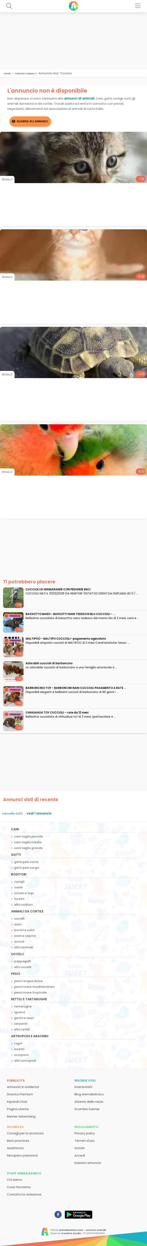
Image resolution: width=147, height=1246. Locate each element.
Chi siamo (14, 1179)
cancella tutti (12, 813)
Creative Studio (71, 1233)
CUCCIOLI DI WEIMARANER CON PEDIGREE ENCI (58, 589)
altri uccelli (22, 967)
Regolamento (86, 1127)
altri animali (23, 947)
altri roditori (23, 905)
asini (17, 924)
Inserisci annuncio (88, 1163)
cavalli (19, 919)
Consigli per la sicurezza (25, 1133)
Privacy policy (85, 1133)
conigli (19, 882)
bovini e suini (24, 930)
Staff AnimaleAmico (24, 1173)
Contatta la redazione (24, 1194)
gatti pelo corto (26, 862)
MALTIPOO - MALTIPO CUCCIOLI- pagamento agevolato (66, 639)
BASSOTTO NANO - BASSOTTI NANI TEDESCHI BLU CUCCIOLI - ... (70, 614)
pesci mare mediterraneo (34, 987)
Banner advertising (21, 1116)
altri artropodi (25, 1061)
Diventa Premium (20, 1094)
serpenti (20, 1024)
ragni (18, 1043)
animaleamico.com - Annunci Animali (82, 1230)
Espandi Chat (17, 1101)
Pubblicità (16, 1080)
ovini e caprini (25, 936)
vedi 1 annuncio (39, 813)
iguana (19, 1012)
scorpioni (21, 1055)
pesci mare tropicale (30, 992)
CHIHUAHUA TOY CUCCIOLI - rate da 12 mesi (57, 713)
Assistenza (15, 1148)
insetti (19, 1049)
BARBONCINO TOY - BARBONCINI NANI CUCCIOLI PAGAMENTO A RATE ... (76, 688)
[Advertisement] (73, 41)
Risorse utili (85, 1080)
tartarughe (23, 1006)
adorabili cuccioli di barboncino (49, 663)
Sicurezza (15, 1127)
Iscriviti (80, 1148)
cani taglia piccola (28, 836)
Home (7, 73)
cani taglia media (28, 842)
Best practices (18, 1140)
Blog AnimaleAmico (89, 1094)
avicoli (19, 942)
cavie (18, 887)
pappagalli (22, 961)
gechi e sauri (24, 1018)
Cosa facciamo (19, 1187)
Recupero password (22, 1155)
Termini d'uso (85, 1140)
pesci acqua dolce (28, 981)
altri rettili (22, 1029)
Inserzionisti (83, 1087)
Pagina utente (18, 1109)
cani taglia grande (28, 848)
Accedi (80, 1155)
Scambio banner (87, 1109)
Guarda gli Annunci (32, 121)
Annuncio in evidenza (23, 1087)
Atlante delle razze (89, 1101)
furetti (19, 899)
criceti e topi (24, 893)
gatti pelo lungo (26, 868)
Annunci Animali (25, 73)
